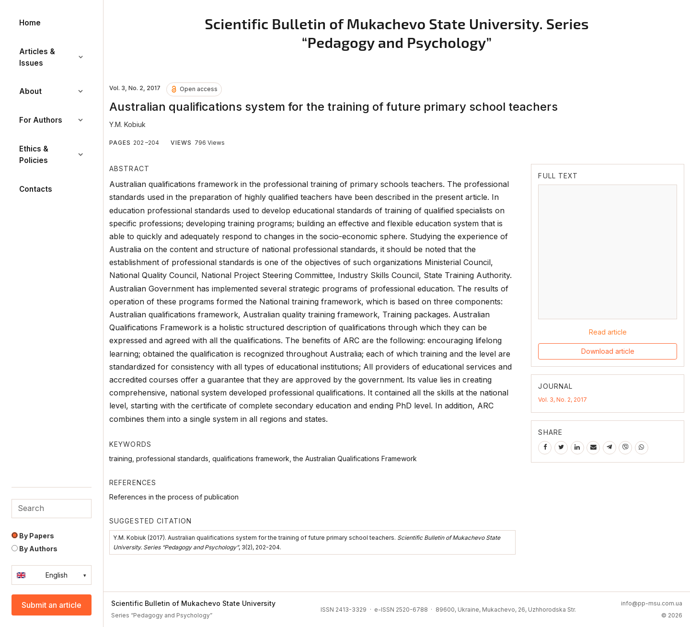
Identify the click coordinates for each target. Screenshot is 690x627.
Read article (608, 332)
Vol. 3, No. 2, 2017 (562, 399)
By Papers (33, 536)
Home (30, 22)
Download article (607, 351)
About (51, 91)
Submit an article (51, 605)
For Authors (51, 120)
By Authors (35, 549)
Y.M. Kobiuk (127, 124)
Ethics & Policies (51, 154)
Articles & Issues (51, 57)
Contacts (35, 189)
